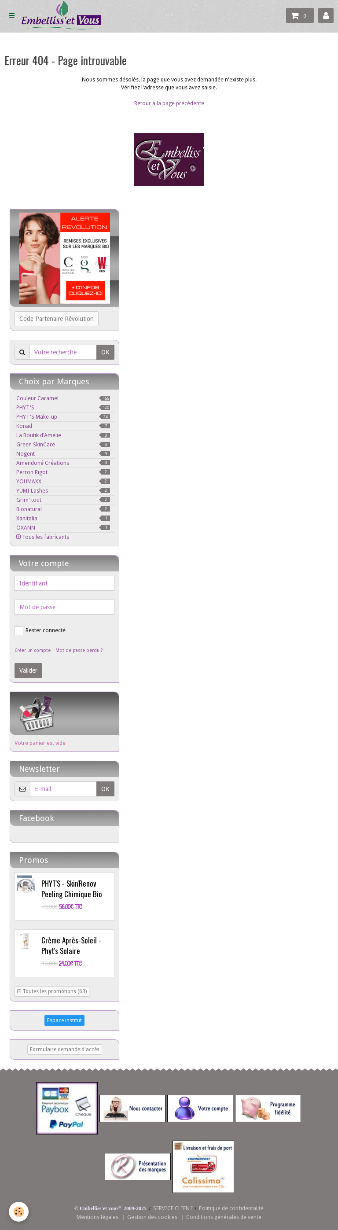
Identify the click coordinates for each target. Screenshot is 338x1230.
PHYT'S (63, 407)
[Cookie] (19, 1212)
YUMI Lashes (63, 490)
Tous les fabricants (42, 537)
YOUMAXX (63, 481)
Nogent (63, 453)
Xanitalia (63, 518)
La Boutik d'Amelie (63, 435)
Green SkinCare (63, 444)
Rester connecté (40, 630)
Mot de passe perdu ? (79, 650)
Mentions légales (97, 1217)
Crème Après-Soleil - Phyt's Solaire (71, 945)
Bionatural (63, 509)
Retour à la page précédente (169, 103)
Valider (28, 670)
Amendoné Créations (63, 463)
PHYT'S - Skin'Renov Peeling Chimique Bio (71, 888)
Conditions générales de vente (223, 1217)
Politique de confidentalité (231, 1208)
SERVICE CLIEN (171, 1208)
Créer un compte (33, 650)
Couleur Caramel (63, 398)
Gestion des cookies (152, 1217)
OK (105, 352)
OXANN (63, 527)
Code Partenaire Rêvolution (56, 318)
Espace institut (64, 1020)
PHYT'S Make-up (63, 416)
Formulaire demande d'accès (64, 1049)
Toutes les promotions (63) (52, 991)
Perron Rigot (63, 472)
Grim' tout (63, 500)
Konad (63, 426)
